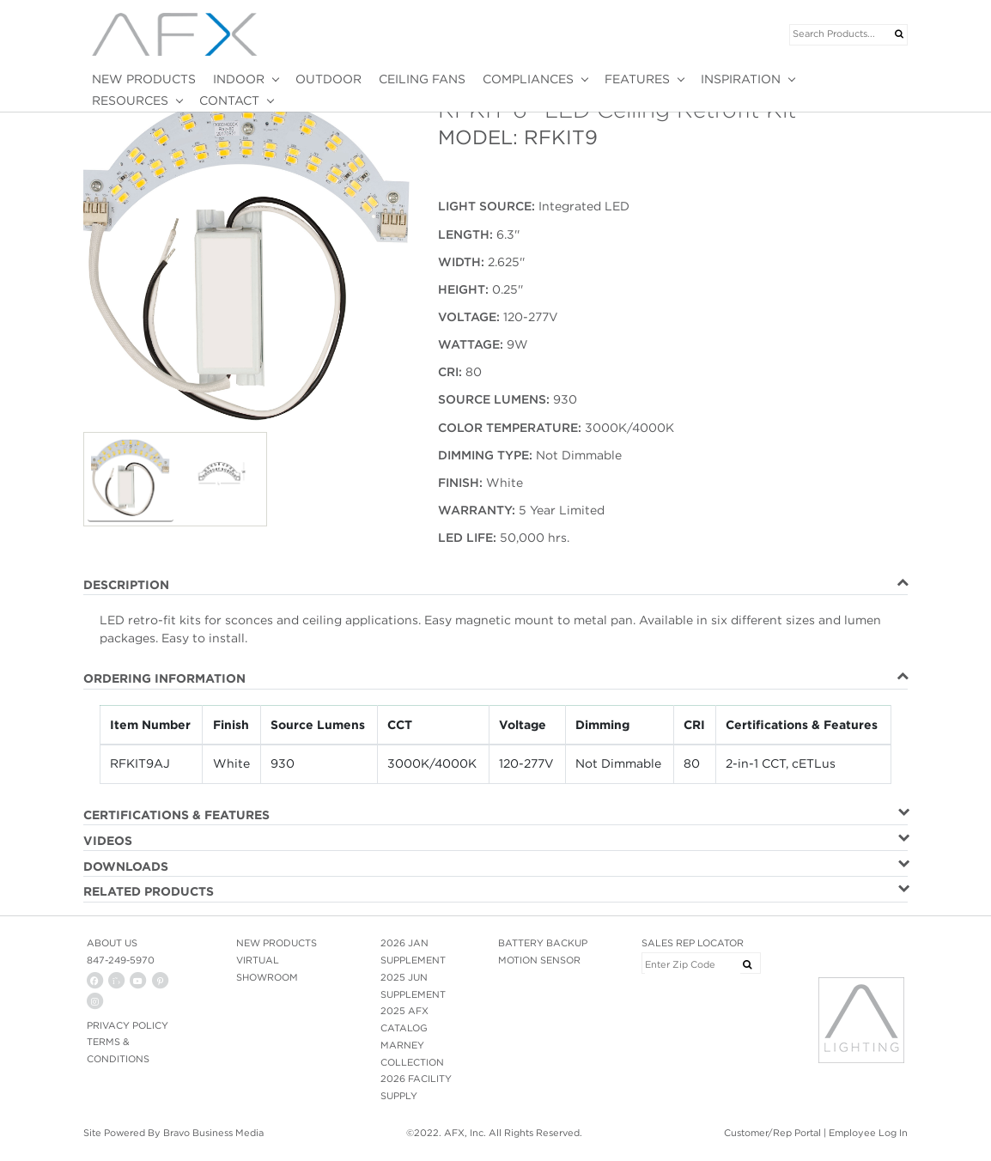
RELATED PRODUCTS (148, 891)
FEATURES (637, 79)
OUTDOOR (328, 79)
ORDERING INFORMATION (164, 678)
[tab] (495, 585)
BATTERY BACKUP (542, 943)
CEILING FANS (422, 79)
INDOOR (238, 79)
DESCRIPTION (126, 585)
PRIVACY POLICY (127, 1025)
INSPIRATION (741, 79)
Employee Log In (868, 1133)
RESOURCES (130, 100)
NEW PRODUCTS (144, 79)
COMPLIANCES (528, 79)
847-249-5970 (121, 960)
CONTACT (229, 100)
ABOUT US (112, 943)
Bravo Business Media (213, 1133)
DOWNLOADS (125, 866)
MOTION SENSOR (539, 960)
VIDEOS (107, 840)
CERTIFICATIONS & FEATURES (176, 815)
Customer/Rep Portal (772, 1133)
